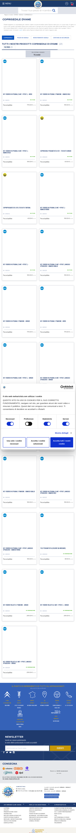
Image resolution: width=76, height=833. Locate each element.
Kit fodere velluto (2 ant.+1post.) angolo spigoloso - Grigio (17, 662)
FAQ (55, 815)
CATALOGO (32, 811)
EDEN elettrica (8, 822)
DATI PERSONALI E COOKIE (61, 817)
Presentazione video (10, 811)
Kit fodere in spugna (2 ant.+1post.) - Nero (17, 94)
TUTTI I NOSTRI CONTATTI (52, 794)
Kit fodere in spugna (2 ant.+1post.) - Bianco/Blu (15, 152)
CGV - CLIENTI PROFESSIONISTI (63, 811)
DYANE (16, 14)
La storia (6, 808)
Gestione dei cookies (51, 797)
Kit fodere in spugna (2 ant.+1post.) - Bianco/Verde (53, 208)
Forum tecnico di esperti (37, 813)
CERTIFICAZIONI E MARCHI (11, 817)
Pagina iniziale (8, 14)
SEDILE (21, 14)
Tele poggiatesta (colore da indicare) (53, 548)
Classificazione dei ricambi (63, 808)
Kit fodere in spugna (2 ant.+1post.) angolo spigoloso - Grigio (55, 379)
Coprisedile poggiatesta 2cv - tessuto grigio (55, 151)
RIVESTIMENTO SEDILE (41, 38)
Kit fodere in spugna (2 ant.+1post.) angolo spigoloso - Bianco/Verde (18, 549)
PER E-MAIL (21, 789)
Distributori (8, 813)
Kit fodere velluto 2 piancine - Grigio (15, 605)
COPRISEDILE (28, 14)
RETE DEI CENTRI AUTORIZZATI (12, 815)
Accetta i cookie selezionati (38, 442)
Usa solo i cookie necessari (14, 442)
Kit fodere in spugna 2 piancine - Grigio (16, 321)
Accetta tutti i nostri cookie (61, 442)
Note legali (58, 813)
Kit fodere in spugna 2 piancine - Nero (53, 321)
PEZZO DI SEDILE (22, 38)
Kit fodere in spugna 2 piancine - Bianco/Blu (55, 94)
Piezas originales (34, 819)
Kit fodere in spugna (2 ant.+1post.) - (15, 264)
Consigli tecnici (34, 821)
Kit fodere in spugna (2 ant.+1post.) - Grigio (18, 378)
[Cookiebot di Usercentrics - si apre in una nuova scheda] (62, 387)
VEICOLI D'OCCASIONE (10, 821)
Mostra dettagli (61, 433)
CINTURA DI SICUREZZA (61, 38)
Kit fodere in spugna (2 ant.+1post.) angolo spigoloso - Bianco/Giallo (55, 265)
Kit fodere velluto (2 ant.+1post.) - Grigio (54, 605)
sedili (21, 30)
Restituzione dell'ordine (62, 819)
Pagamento (58, 822)
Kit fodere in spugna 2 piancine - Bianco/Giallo (19, 491)
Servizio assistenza (35, 810)
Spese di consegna (60, 821)
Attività (6, 810)
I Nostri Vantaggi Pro (36, 808)
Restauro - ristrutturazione (13, 819)
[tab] (12, 805)
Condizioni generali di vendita (64, 810)
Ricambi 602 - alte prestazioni (38, 815)
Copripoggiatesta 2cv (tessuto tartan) (16, 207)
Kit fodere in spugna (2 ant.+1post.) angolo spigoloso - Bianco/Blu (55, 492)
